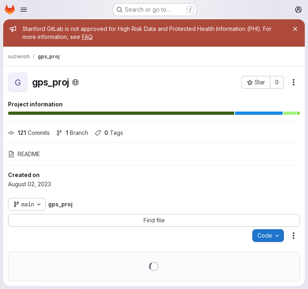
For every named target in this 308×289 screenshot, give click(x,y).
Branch (72, 132)
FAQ (87, 36)
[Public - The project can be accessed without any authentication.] (75, 82)
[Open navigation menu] (23, 9)
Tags (109, 132)
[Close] (295, 29)
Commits (29, 132)
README (24, 154)
